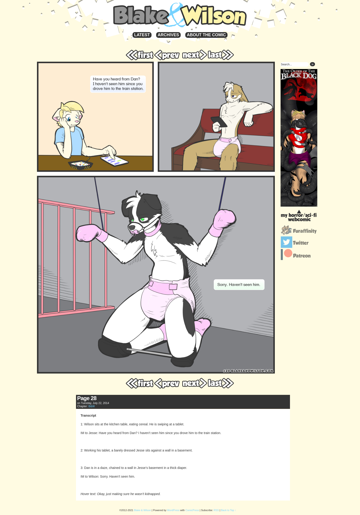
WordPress (173, 510)
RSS (216, 510)
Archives (168, 35)
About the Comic (206, 35)
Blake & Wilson (195, 15)
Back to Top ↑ (228, 510)
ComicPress (192, 510)
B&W (91, 406)
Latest (142, 35)
